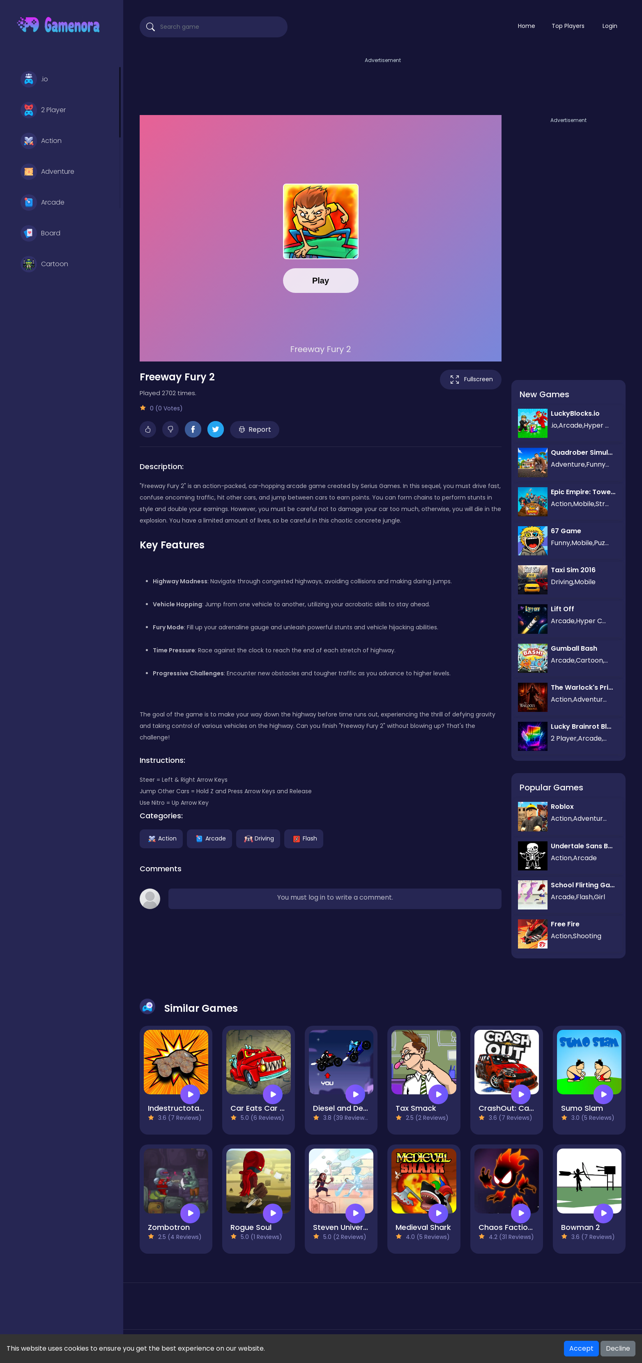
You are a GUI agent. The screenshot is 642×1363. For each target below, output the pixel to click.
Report (255, 429)
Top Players (568, 26)
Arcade (42, 202)
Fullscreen (471, 379)
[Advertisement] (382, 83)
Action (41, 141)
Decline (618, 1348)
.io (34, 79)
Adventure (47, 171)
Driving (258, 838)
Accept (581, 1348)
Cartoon (44, 264)
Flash (303, 838)
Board (40, 233)
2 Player (43, 110)
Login (610, 26)
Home (526, 26)
